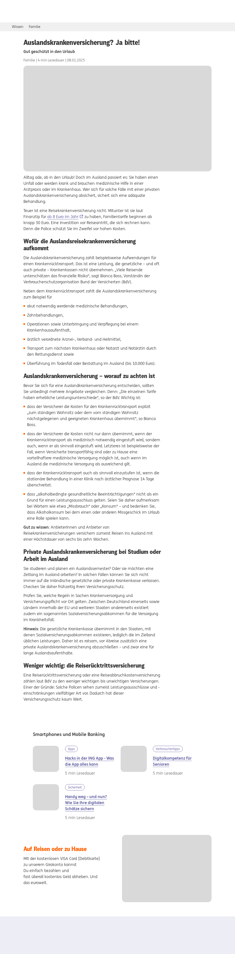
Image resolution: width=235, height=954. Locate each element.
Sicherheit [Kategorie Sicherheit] (75, 787)
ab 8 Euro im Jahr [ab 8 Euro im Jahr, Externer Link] (62, 216)
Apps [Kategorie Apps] (71, 749)
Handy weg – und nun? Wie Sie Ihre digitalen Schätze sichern (86, 802)
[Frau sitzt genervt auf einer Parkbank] (49, 802)
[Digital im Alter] (137, 761)
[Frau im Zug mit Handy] (49, 761)
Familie (34, 26)
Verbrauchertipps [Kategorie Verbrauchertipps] (168, 749)
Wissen (17, 26)
